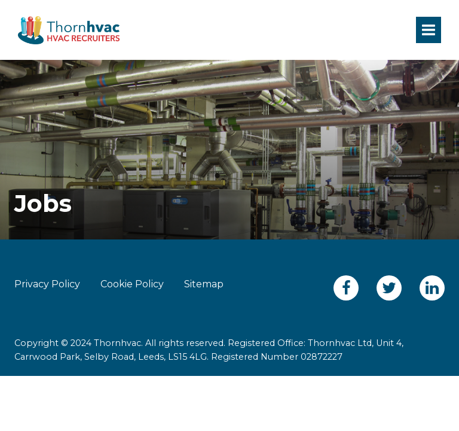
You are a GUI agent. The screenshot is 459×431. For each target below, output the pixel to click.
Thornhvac (69, 30)
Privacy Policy (47, 284)
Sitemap (204, 284)
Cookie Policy (132, 284)
